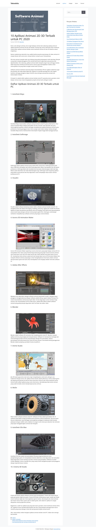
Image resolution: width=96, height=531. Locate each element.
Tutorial (82, 3)
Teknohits (15, 3)
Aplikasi (64, 3)
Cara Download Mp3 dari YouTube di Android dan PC (24, 522)
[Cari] (83, 12)
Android (58, 3)
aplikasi (14, 519)
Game (76, 3)
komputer (18, 519)
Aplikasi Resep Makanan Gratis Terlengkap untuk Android (25, 520)
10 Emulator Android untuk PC (75, 71)
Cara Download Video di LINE (74, 39)
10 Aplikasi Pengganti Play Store (75, 41)
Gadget (70, 3)
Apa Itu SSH (70, 73)
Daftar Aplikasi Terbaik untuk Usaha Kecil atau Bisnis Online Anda (75, 35)
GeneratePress (56, 529)
